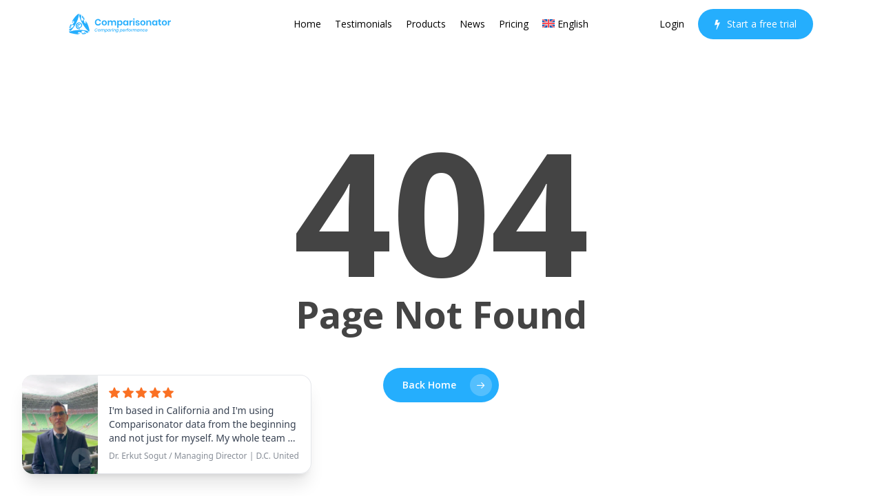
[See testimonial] (166, 424)
